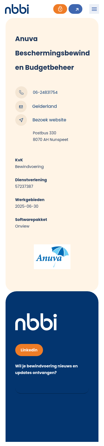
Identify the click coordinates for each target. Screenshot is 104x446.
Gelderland (36, 106)
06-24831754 (36, 92)
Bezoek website (40, 120)
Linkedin (29, 350)
